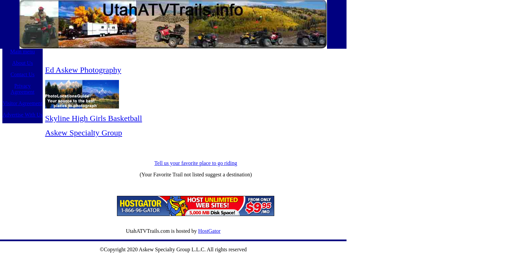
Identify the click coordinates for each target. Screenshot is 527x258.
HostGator (209, 231)
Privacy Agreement (22, 89)
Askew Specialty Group (83, 132)
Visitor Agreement (22, 103)
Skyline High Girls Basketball (93, 118)
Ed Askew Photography (83, 70)
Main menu (22, 51)
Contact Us (22, 74)
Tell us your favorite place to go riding (195, 163)
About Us (22, 63)
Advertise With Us (22, 115)
